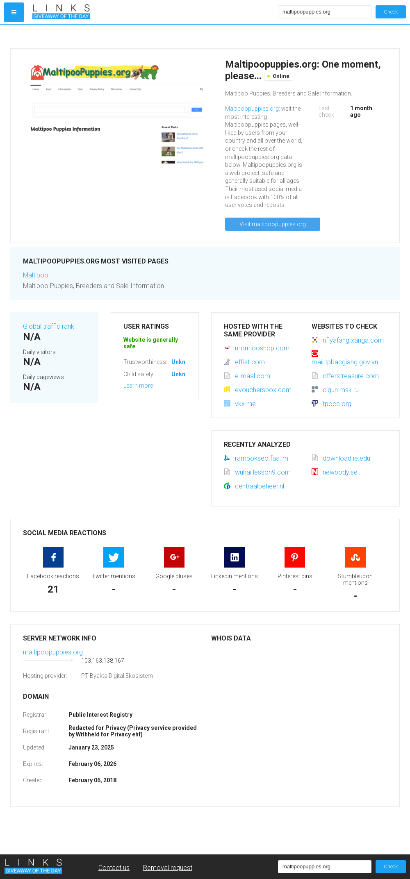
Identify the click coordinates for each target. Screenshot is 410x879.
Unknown (183, 362)
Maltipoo (35, 275)
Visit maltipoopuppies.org (272, 224)
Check (391, 12)
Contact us (114, 868)
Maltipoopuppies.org (252, 108)
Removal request (167, 868)
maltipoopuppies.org (53, 652)
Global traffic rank (48, 326)
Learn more (138, 385)
